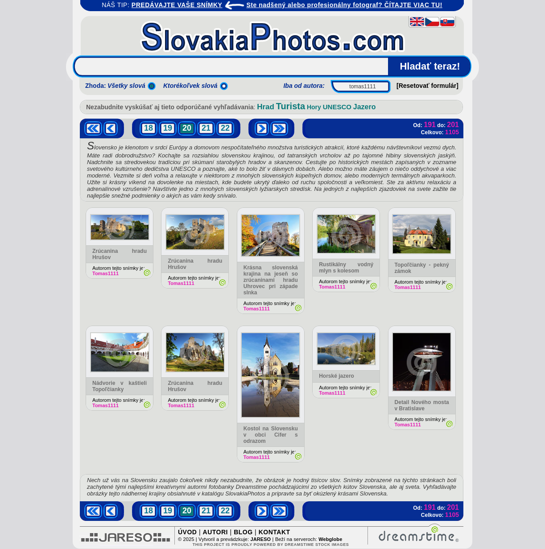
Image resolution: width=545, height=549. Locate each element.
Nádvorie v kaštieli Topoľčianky (119, 386)
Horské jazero (336, 376)
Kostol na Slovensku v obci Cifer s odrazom (271, 434)
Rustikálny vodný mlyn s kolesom (346, 267)
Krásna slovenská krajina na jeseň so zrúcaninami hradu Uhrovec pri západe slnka (271, 280)
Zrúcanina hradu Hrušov (195, 264)
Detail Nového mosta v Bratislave (422, 405)
